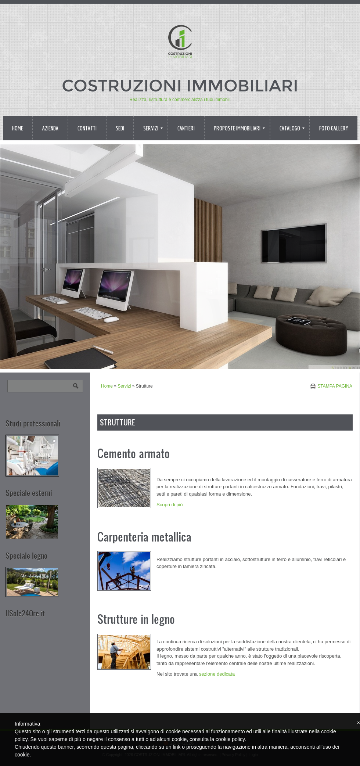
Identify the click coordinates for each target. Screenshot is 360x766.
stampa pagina (334, 386)
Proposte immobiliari (239, 128)
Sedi (120, 128)
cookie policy (230, 739)
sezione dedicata (217, 674)
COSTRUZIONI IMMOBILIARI (180, 85)
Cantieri (186, 128)
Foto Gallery (333, 128)
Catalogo (292, 128)
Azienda (50, 128)
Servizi (153, 128)
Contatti (87, 128)
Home (17, 128)
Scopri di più (169, 504)
